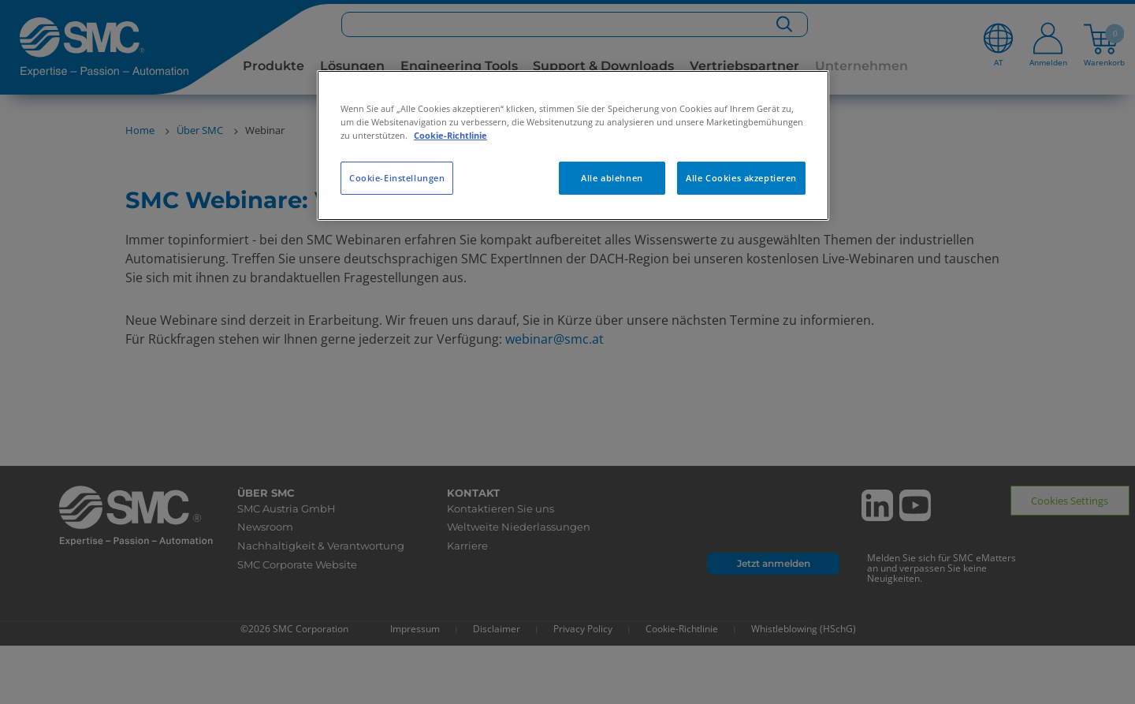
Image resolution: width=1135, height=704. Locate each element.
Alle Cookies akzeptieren (741, 178)
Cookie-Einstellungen (397, 178)
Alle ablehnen (611, 178)
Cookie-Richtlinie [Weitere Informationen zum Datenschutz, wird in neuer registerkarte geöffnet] (450, 135)
